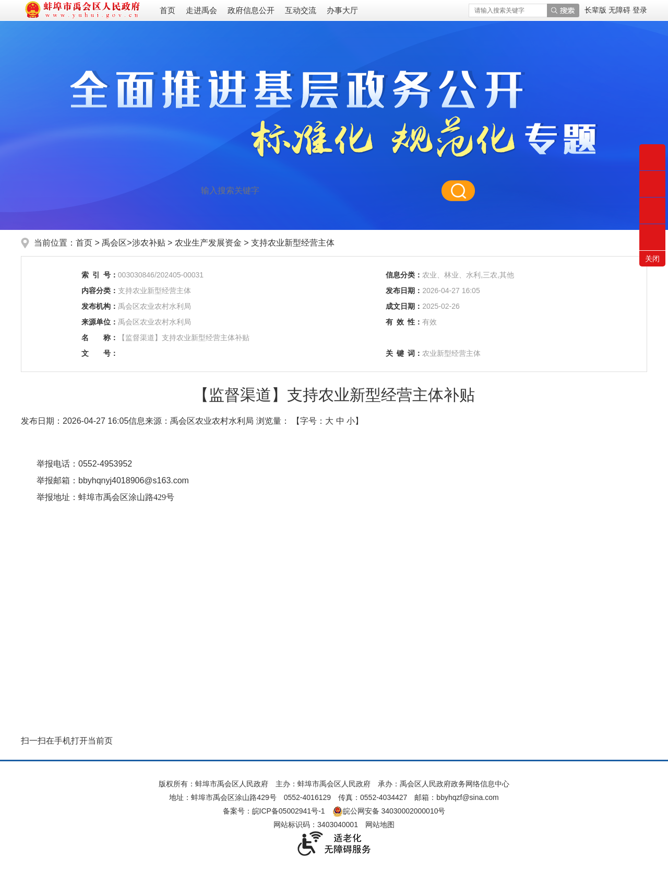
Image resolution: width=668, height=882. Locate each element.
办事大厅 (342, 10)
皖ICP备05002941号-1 (288, 811)
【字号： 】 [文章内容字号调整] (327, 420)
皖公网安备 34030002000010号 (389, 811)
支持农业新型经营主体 (293, 242)
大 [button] (329, 420)
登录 (640, 10)
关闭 (652, 258)
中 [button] (340, 420)
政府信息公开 (251, 10)
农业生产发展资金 (209, 242)
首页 (167, 10)
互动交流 (300, 10)
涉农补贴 (150, 242)
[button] (596, 10)
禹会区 (114, 242)
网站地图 (380, 824)
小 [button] (351, 420)
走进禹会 (201, 10)
